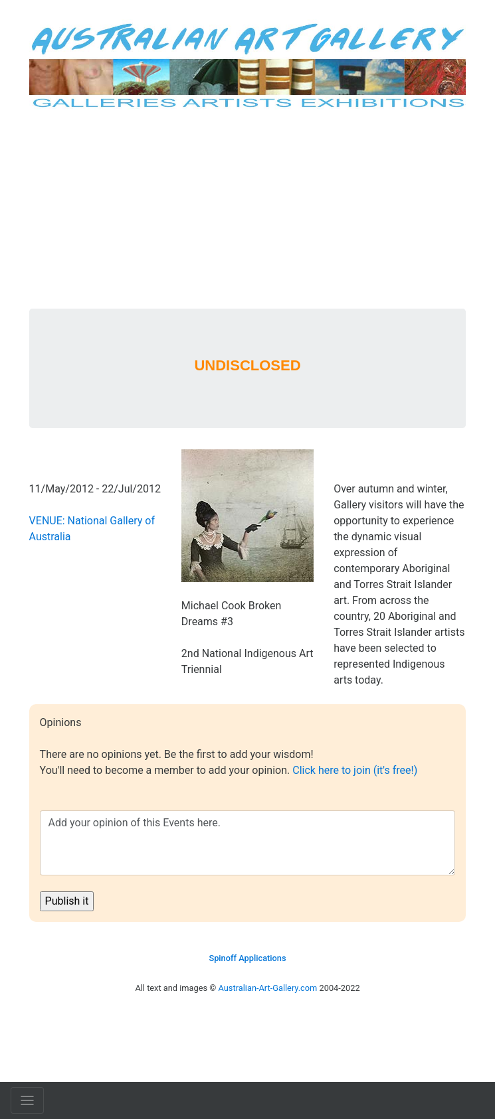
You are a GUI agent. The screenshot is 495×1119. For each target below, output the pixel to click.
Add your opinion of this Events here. (248, 842)
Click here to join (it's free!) (354, 770)
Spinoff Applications (247, 958)
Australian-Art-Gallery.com (268, 988)
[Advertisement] (247, 209)
